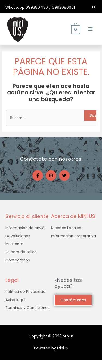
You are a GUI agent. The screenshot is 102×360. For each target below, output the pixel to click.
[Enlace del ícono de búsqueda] (94, 7)
